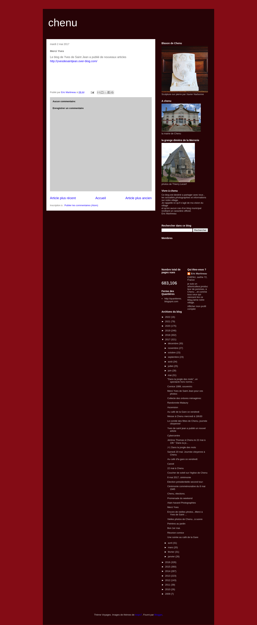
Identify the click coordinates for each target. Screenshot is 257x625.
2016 (168, 562)
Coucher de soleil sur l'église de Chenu (187, 472)
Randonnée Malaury (177, 402)
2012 (168, 580)
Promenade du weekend (179, 498)
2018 (168, 335)
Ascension (172, 407)
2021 (168, 321)
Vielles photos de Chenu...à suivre (184, 519)
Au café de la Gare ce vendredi (183, 411)
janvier (171, 556)
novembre (173, 348)
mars (171, 547)
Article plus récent (63, 198)
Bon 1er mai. (173, 528)
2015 (168, 566)
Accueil (100, 198)
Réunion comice (175, 532)
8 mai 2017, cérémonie (179, 477)
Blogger (158, 614)
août (170, 361)
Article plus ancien (138, 198)
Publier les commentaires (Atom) (81, 205)
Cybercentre (173, 435)
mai (170, 375)
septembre (174, 357)
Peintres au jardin (176, 523)
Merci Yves (172, 507)
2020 (168, 326)
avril (170, 543)
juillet (171, 366)
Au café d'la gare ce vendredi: (182, 459)
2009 (168, 593)
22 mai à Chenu (175, 468)
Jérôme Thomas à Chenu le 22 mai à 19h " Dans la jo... (186, 441)
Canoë (170, 463)
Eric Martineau (199, 273)
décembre (173, 343)
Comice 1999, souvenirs (179, 386)
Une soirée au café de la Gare (182, 537)
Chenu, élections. (176, 493)
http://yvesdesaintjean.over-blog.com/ (73, 61)
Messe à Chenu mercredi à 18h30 (184, 416)
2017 (168, 339)
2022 (168, 317)
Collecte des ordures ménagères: (184, 398)
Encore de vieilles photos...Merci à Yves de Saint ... (185, 513)
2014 (168, 571)
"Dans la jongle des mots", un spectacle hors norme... (182, 380)
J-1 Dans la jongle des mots (181, 447)
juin (170, 370)
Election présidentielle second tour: (185, 481)
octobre (172, 352)
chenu (62, 23)
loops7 (138, 614)
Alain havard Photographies (181, 502)
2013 (168, 575)
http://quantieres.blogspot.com (173, 300)
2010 (168, 589)
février (171, 552)
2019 (168, 330)
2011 (168, 584)
